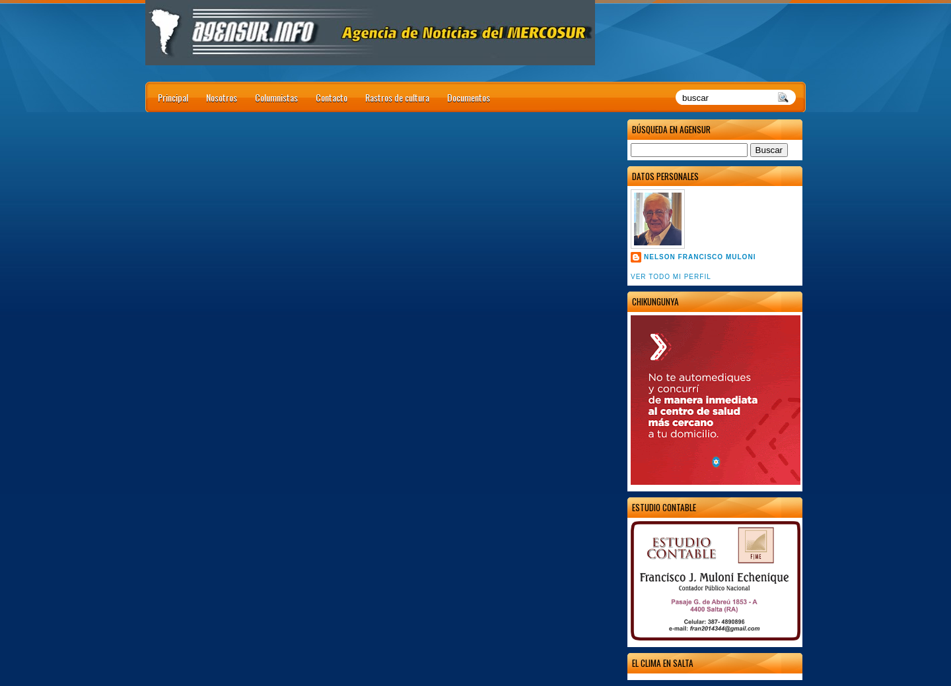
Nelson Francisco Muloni (700, 257)
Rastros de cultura (397, 97)
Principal (173, 97)
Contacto (331, 97)
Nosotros (221, 97)
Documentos (468, 97)
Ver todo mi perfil (671, 276)
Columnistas (276, 97)
